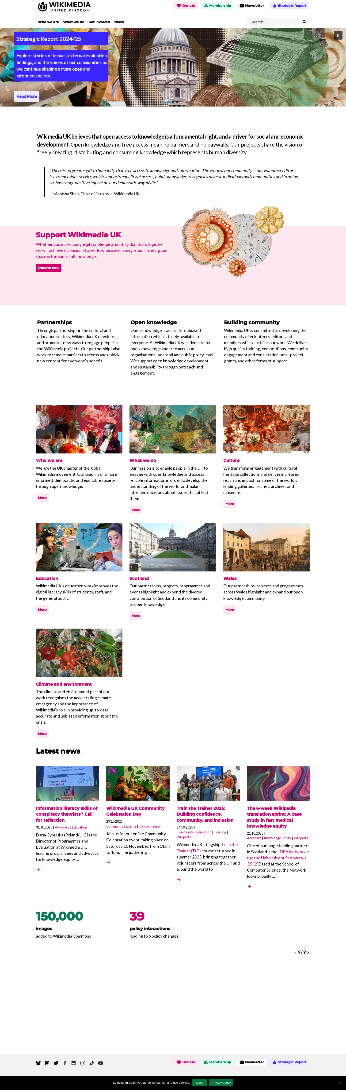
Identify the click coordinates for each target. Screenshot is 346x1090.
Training (220, 832)
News (119, 22)
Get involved (99, 22)
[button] (173, 67)
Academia (254, 838)
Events (131, 826)
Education (79, 827)
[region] (173, 67)
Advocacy (62, 827)
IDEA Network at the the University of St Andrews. (278, 857)
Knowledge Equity (277, 838)
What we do (73, 22)
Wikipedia (184, 837)
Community (114, 826)
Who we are (48, 22)
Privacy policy (221, 1082)
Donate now (48, 268)
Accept (199, 1082)
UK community (150, 826)
